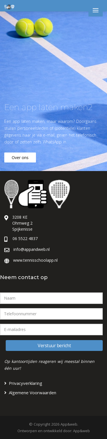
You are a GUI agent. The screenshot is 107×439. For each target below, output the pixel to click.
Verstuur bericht (54, 345)
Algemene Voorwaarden (32, 392)
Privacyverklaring (25, 383)
